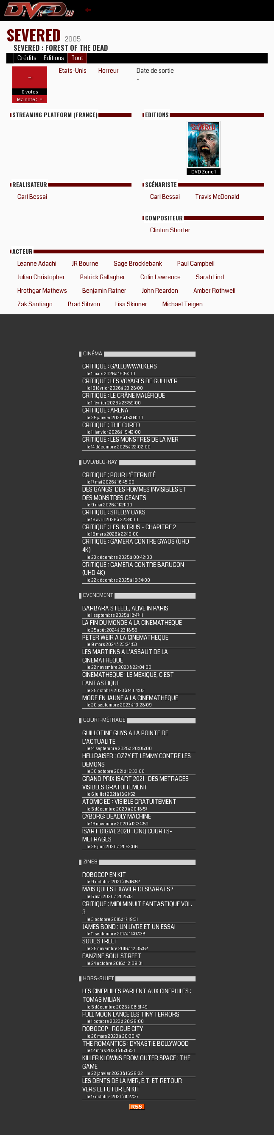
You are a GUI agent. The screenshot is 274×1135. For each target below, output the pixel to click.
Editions (54, 58)
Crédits (26, 58)
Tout (77, 58)
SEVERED (35, 34)
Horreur (108, 70)
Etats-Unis (73, 70)
